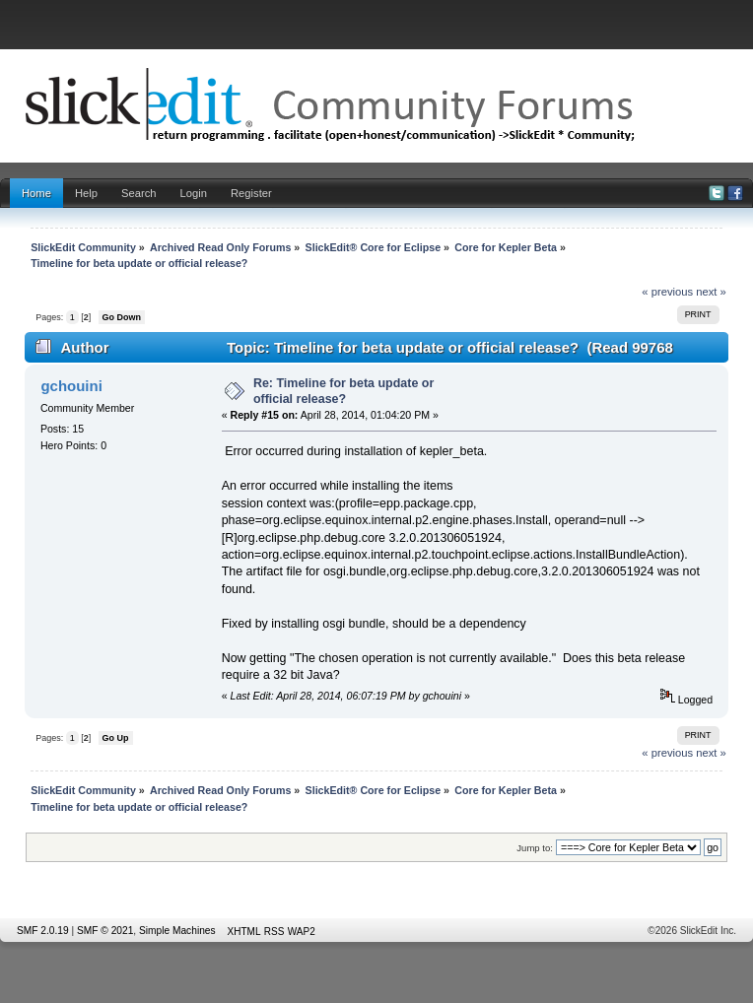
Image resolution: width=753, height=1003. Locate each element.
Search (139, 193)
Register (251, 193)
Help (86, 193)
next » (711, 292)
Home (36, 193)
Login (193, 193)
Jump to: (534, 847)
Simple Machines (177, 930)
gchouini (71, 385)
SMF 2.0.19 (43, 930)
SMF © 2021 (105, 930)
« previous (667, 292)
